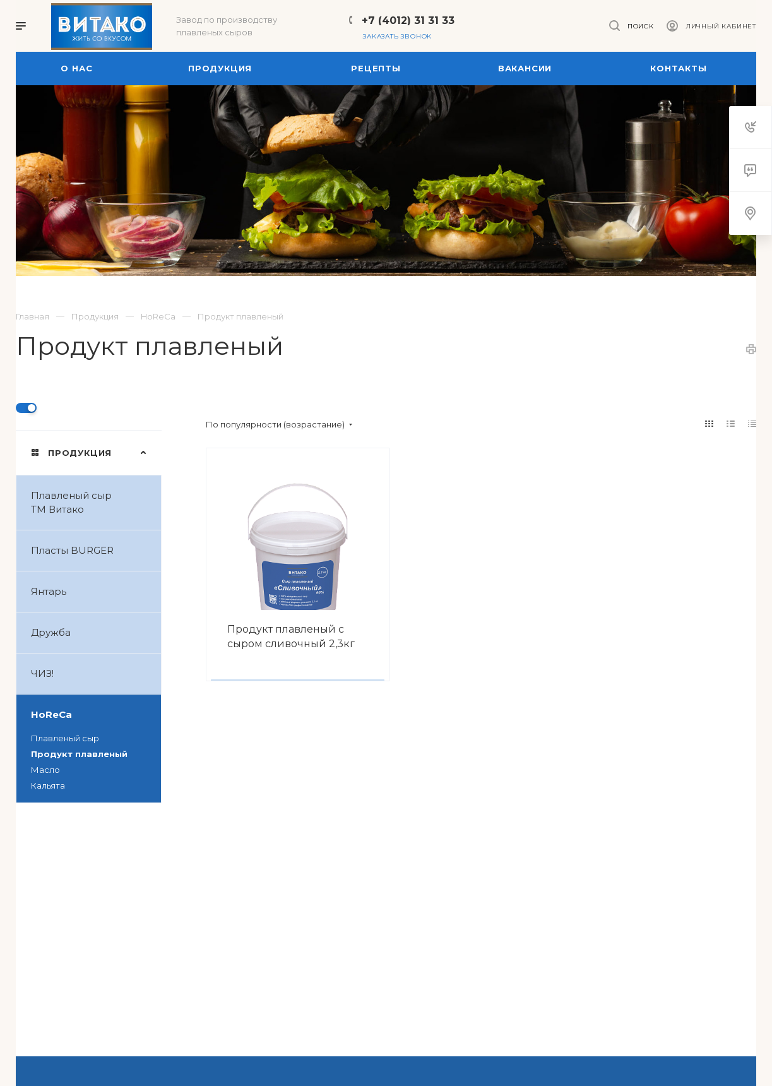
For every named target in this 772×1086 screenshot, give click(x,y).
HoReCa (96, 715)
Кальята (48, 785)
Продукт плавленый (79, 754)
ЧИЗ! (96, 673)
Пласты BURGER (96, 550)
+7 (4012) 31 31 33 (408, 21)
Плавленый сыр (65, 738)
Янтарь (96, 591)
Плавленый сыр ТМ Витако (96, 502)
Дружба (96, 632)
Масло (45, 770)
